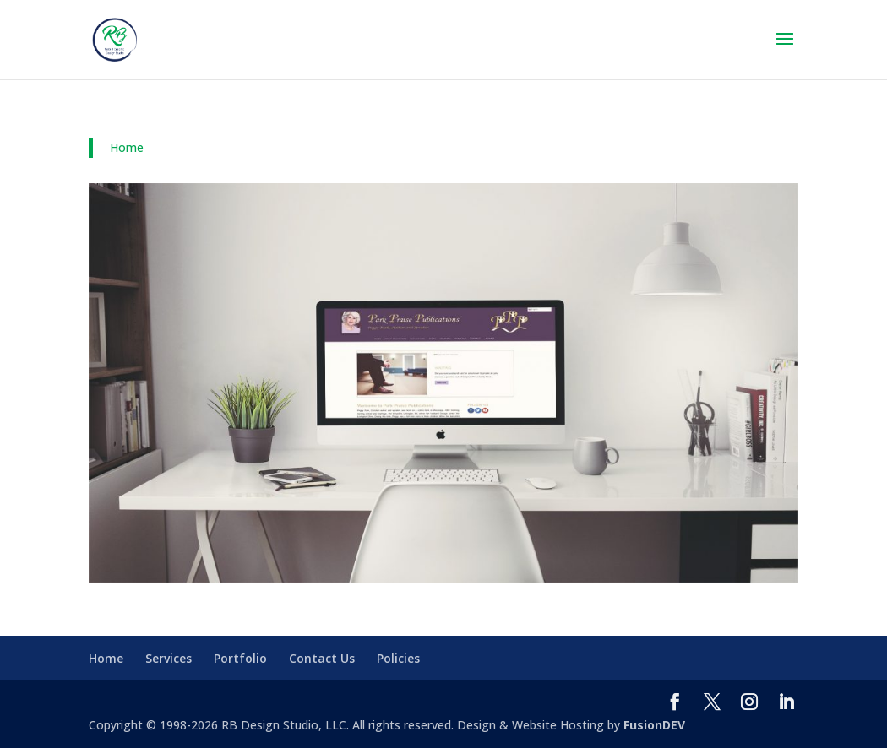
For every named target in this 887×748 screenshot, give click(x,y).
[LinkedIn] (786, 703)
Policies (398, 658)
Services (168, 658)
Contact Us (322, 658)
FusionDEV (654, 725)
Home (127, 147)
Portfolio (240, 658)
